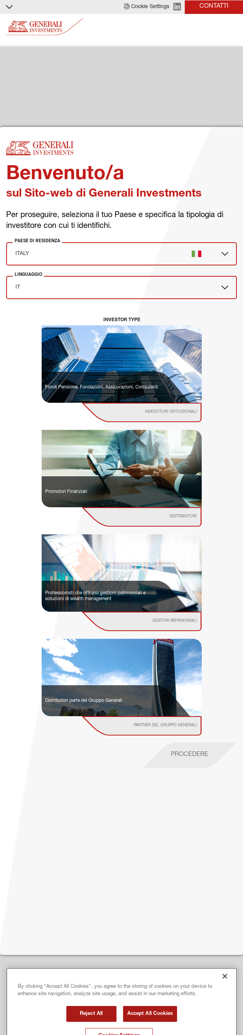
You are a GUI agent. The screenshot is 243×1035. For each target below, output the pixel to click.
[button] (146, 7)
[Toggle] (232, 27)
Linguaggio (28, 274)
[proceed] (189, 755)
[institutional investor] (152, 412)
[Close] (224, 1007)
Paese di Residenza (37, 240)
